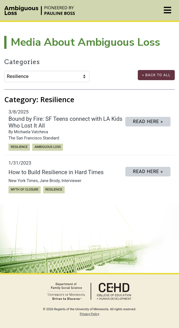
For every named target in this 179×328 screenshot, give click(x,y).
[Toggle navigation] (167, 10)
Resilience (19, 147)
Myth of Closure (24, 189)
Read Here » (148, 171)
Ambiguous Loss (47, 147)
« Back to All (156, 75)
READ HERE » (148, 121)
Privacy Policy (89, 314)
